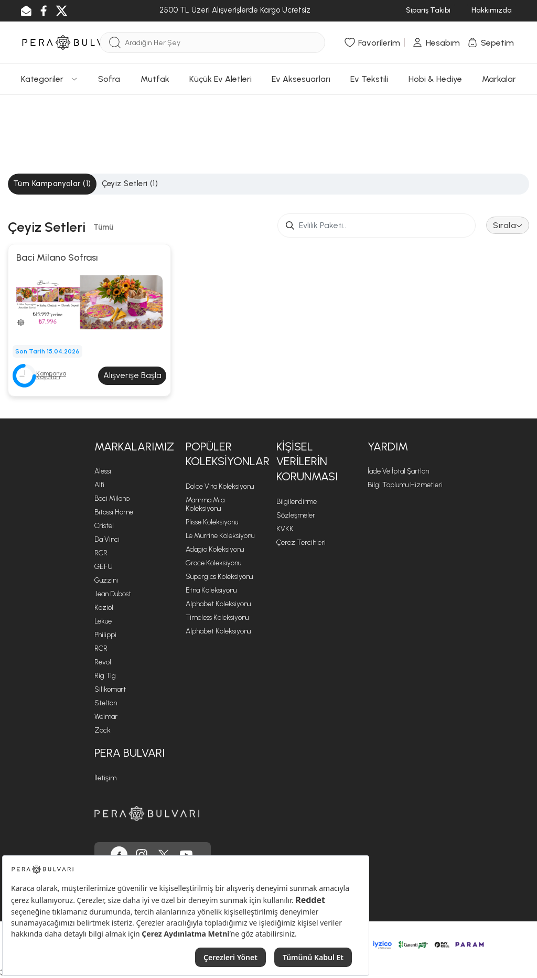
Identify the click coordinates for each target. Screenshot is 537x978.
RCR (101, 553)
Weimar (105, 716)
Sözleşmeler (295, 515)
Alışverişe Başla (132, 375)
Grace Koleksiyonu (213, 562)
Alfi (99, 484)
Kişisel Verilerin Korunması (307, 461)
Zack (102, 730)
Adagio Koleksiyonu (215, 549)
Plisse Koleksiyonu (212, 522)
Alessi (102, 471)
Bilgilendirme (296, 501)
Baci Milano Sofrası (57, 257)
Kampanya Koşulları (51, 375)
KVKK (285, 528)
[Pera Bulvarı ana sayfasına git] (146, 813)
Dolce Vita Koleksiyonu (220, 486)
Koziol (103, 607)
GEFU (103, 566)
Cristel (104, 525)
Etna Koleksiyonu (211, 590)
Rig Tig (105, 675)
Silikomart (110, 689)
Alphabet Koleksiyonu (218, 603)
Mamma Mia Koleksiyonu (205, 504)
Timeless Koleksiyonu (217, 617)
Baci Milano (112, 498)
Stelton (105, 702)
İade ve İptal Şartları (398, 471)
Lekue (103, 621)
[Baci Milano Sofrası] (89, 301)
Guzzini (106, 580)
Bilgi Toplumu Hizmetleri (405, 484)
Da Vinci (107, 539)
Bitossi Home (113, 512)
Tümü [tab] (103, 227)
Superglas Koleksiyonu (219, 576)
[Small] (376, 225)
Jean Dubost (112, 593)
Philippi (105, 634)
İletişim (105, 777)
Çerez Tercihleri (301, 542)
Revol (102, 662)
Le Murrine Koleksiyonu (220, 535)
